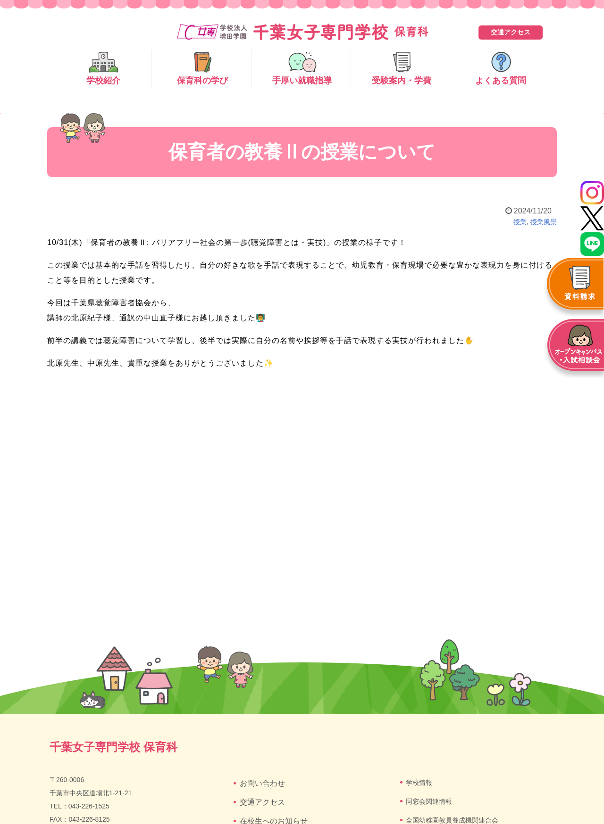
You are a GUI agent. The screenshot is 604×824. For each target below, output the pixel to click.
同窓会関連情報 (429, 801)
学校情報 (419, 782)
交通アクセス (510, 32)
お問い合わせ (262, 783)
